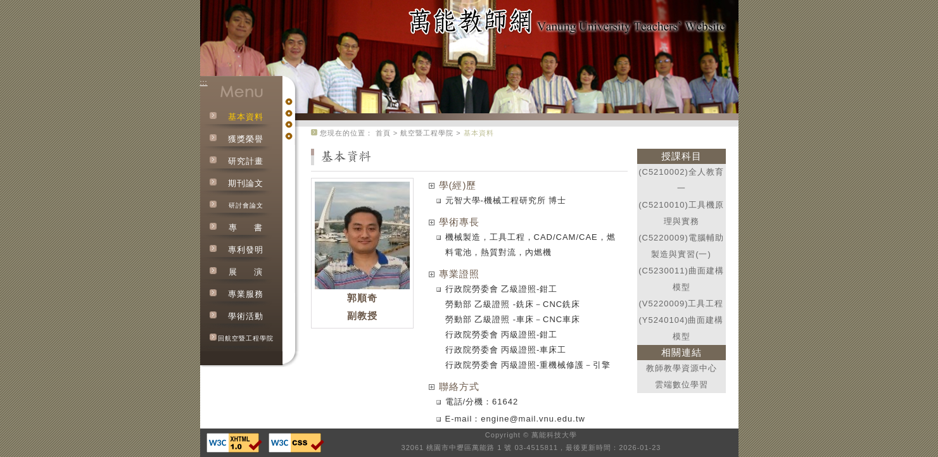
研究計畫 (245, 161)
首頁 (383, 133)
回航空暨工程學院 (246, 338)
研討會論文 (246, 205)
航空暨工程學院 (426, 133)
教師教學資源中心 (681, 368)
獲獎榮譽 (245, 139)
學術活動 (245, 316)
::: (204, 82)
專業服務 (245, 294)
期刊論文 (245, 183)
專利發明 (245, 249)
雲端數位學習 (681, 384)
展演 (246, 272)
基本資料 (245, 117)
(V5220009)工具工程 (681, 303)
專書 (246, 227)
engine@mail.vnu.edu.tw (533, 418)
